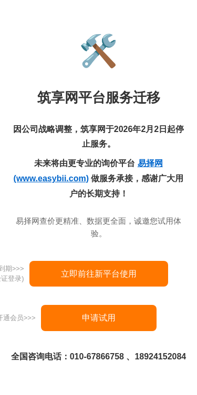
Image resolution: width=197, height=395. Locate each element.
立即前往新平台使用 (99, 273)
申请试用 (99, 317)
